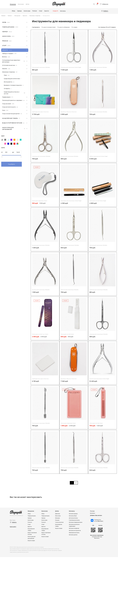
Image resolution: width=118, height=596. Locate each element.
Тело (3, 110)
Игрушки (57, 543)
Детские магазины (74, 541)
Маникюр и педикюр (34, 15)
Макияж (4, 68)
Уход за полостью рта (9, 107)
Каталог (10, 15)
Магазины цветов (73, 558)
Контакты (92, 536)
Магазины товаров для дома (76, 545)
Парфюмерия (6, 97)
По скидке (74, 27)
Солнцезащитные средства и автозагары (11, 61)
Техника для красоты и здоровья (12, 100)
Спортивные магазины (75, 543)
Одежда (5, 31)
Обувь (4, 22)
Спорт (4, 45)
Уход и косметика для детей (11, 113)
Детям (27, 4)
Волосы (4, 57)
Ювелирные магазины (74, 555)
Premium (5, 41)
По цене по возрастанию (49, 27)
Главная (3, 15)
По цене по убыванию (63, 27)
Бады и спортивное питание (12, 123)
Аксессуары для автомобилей (8, 128)
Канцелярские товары (10, 118)
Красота (25, 15)
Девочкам (57, 536)
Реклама (92, 534)
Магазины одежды (73, 536)
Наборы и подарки (7, 53)
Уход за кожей (6, 104)
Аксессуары (6, 36)
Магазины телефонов (74, 551)
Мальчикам (58, 539)
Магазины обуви (73, 539)
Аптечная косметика (8, 65)
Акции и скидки (32, 565)
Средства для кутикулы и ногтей (11, 93)
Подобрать (11, 164)
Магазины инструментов (75, 553)
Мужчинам (21, 4)
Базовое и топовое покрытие (13, 85)
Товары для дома (8, 27)
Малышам (57, 541)
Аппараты (7, 88)
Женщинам (13, 4)
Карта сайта (13, 550)
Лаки (5, 75)
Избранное (105, 4)
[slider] (1, 156)
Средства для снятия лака (12, 78)
